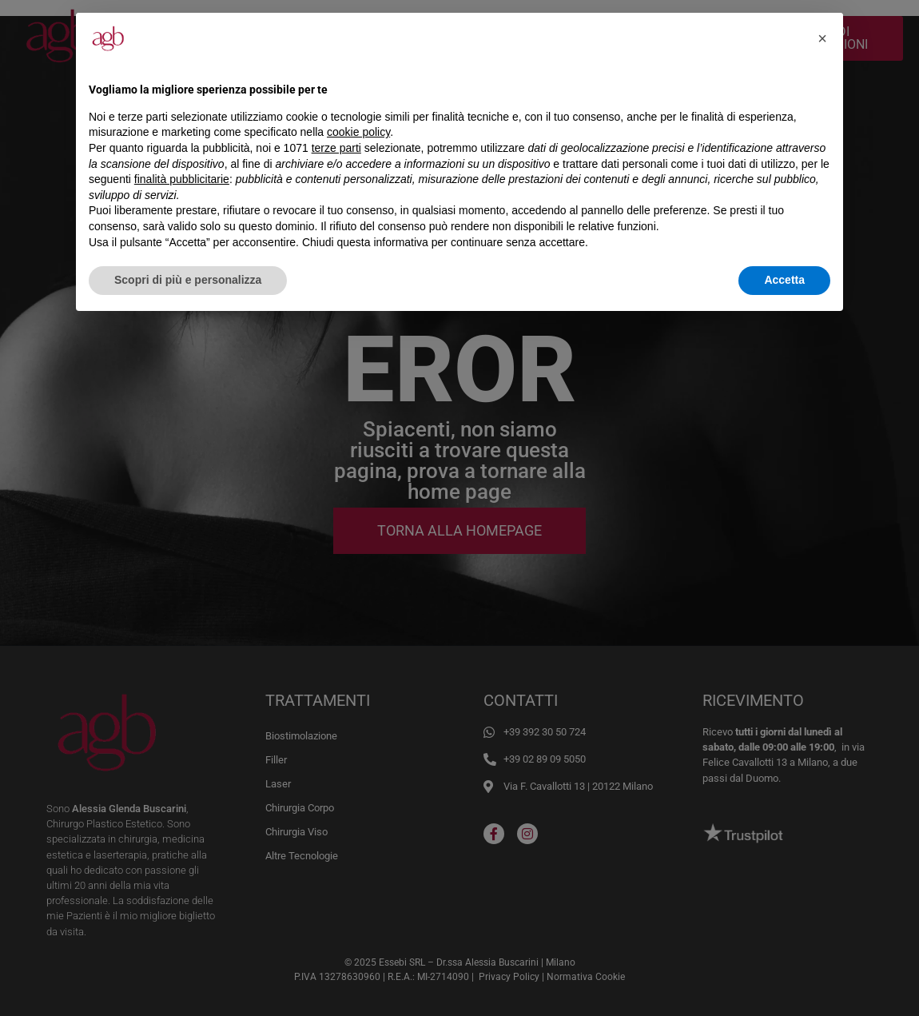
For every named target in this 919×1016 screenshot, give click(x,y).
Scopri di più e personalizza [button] (187, 279)
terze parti (336, 147)
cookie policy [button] (358, 132)
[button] (822, 38)
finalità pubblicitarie (181, 179)
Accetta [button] (784, 279)
